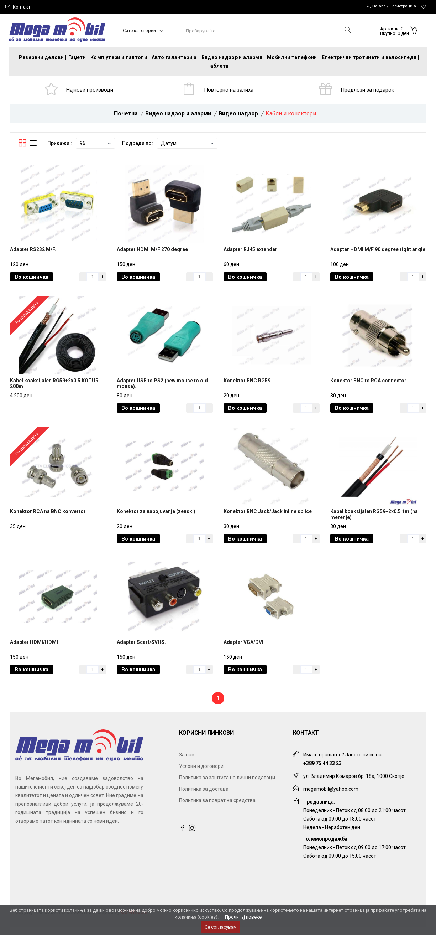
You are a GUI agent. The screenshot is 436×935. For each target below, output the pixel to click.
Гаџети (77, 57)
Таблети (217, 65)
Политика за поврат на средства (217, 808)
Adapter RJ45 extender (250, 252)
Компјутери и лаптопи (118, 57)
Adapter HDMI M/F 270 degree (152, 252)
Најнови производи (90, 90)
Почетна (126, 115)
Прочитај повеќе (243, 917)
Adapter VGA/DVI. (244, 650)
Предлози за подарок (368, 90)
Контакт (22, 7)
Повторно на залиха (229, 90)
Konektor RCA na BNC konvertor (48, 518)
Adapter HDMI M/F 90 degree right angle (377, 252)
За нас (186, 763)
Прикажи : (59, 145)
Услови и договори (201, 774)
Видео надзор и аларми (231, 57)
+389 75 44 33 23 (322, 771)
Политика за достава (203, 797)
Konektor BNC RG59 (247, 385)
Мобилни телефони (292, 57)
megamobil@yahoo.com (330, 797)
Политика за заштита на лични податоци (227, 786)
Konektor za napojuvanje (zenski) (156, 518)
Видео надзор (238, 115)
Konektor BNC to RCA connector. (369, 385)
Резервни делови (41, 57)
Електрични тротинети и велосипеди (369, 57)
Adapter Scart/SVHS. (141, 650)
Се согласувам (221, 927)
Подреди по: (137, 145)
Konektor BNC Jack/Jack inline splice (268, 518)
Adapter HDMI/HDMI (34, 650)
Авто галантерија (174, 57)
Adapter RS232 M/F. (33, 252)
